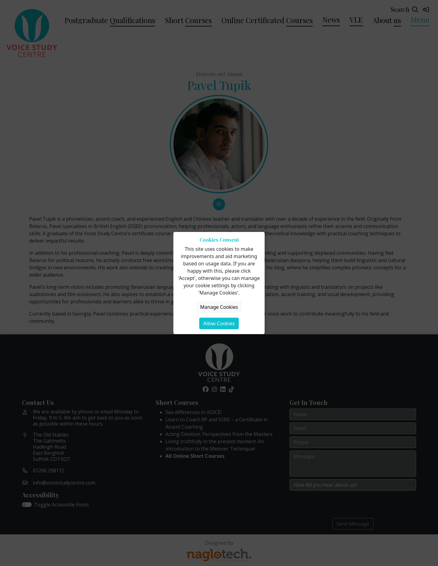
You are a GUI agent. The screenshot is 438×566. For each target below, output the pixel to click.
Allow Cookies (219, 323)
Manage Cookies (219, 307)
